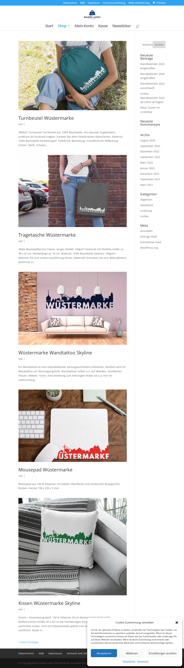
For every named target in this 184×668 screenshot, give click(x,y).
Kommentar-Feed (150, 242)
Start (49, 26)
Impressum (143, 661)
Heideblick (146, 205)
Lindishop (146, 210)
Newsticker (121, 26)
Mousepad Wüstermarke (45, 469)
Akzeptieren (104, 653)
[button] (177, 622)
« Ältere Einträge (28, 642)
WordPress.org (149, 247)
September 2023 (150, 146)
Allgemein (146, 199)
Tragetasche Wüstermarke (47, 235)
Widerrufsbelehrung (139, 3)
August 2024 (147, 140)
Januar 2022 (147, 168)
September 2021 (150, 179)
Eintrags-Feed (148, 236)
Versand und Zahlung (114, 3)
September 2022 (150, 157)
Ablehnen (132, 653)
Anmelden (146, 231)
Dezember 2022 (149, 151)
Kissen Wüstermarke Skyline (49, 603)
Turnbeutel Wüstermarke (46, 118)
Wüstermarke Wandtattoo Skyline (55, 352)
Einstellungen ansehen (163, 653)
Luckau (144, 216)
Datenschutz (129, 661)
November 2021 (149, 173)
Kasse (103, 26)
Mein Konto (84, 26)
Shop (62, 26)
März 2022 (146, 162)
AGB (82, 3)
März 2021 (146, 184)
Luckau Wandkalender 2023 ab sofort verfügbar (152, 98)
